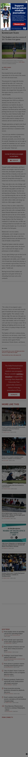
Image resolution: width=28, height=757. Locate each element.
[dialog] (14, 378)
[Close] (26, 2)
